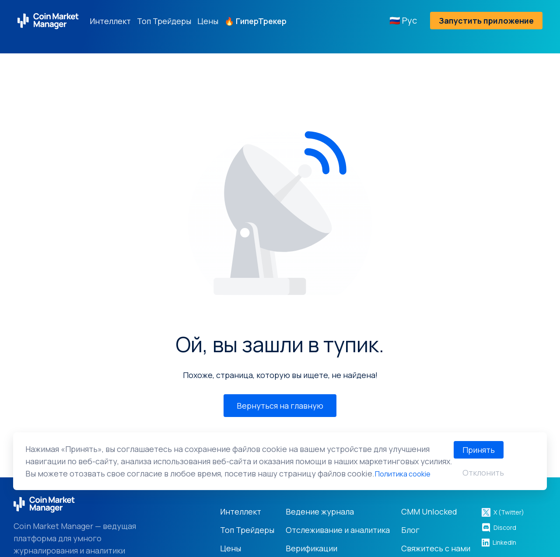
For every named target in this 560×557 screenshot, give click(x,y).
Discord (498, 527)
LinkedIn (498, 542)
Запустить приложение (486, 20)
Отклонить (483, 472)
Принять (478, 450)
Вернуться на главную (280, 405)
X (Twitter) (502, 512)
